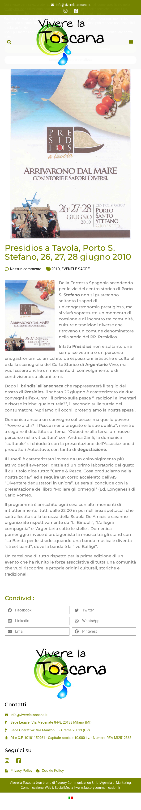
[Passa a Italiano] (70, 797)
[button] (9, 42)
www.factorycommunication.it (97, 787)
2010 (55, 269)
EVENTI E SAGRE (75, 269)
